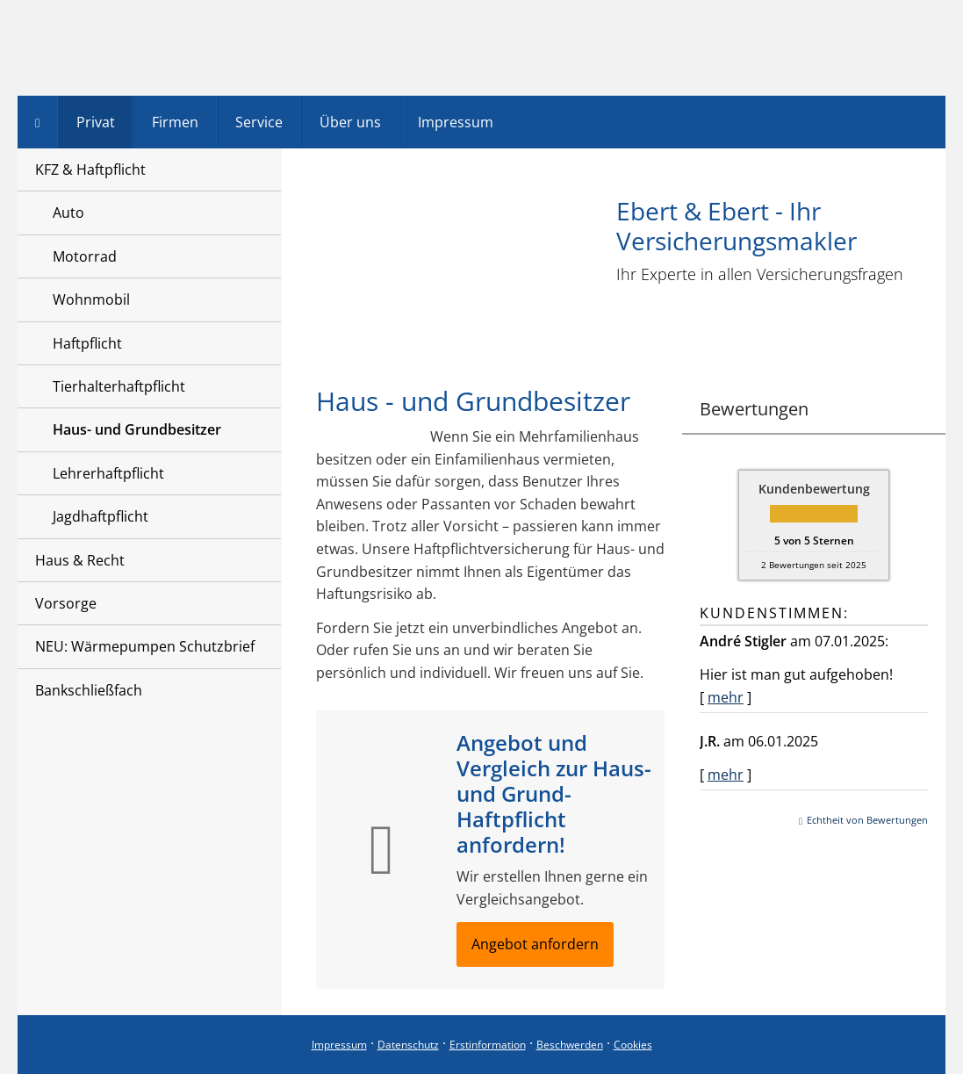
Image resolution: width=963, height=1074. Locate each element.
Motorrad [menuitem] (85, 256)
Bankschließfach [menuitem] (88, 690)
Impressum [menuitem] (455, 122)
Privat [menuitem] (95, 122)
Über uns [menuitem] (350, 122)
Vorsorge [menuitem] (66, 603)
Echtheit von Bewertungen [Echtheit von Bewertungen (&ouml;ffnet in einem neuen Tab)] (867, 819)
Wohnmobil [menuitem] (91, 299)
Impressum (339, 1044)
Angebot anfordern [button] (535, 944)
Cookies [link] (633, 1044)
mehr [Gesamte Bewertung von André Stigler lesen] (726, 697)
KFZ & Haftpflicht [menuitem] (90, 169)
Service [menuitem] (259, 122)
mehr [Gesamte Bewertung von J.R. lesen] (726, 774)
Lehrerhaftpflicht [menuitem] (108, 473)
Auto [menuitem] (68, 212)
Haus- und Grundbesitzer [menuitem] (137, 429)
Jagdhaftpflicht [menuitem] (100, 516)
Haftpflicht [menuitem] (87, 343)
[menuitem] (38, 122)
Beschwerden (569, 1044)
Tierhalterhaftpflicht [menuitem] (119, 386)
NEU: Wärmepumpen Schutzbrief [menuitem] (145, 646)
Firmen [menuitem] (175, 122)
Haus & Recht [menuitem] (80, 560)
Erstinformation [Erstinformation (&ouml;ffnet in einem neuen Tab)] (487, 1044)
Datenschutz (408, 1044)
